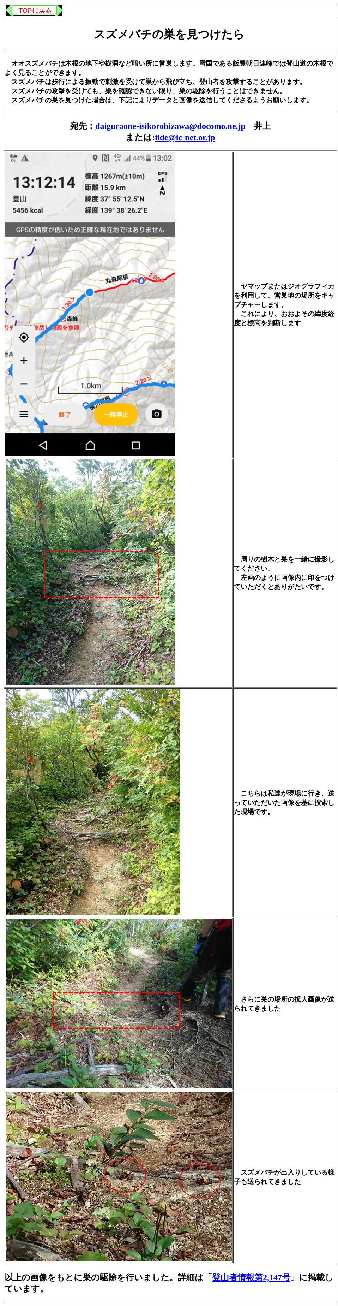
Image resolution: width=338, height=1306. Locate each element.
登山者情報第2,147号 (251, 1277)
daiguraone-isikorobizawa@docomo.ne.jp (170, 126)
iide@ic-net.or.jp (185, 137)
